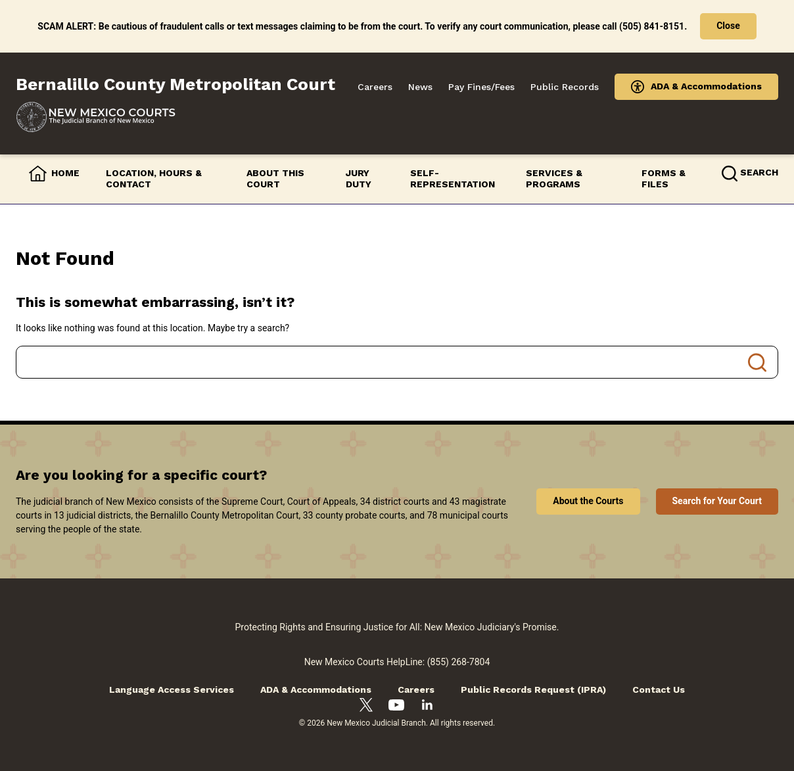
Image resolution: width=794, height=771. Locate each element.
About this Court (275, 179)
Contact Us (658, 689)
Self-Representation (452, 179)
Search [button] (759, 172)
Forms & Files (664, 179)
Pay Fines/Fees (481, 87)
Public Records (564, 87)
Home (65, 173)
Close (728, 25)
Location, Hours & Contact (154, 179)
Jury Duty (358, 179)
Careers (375, 87)
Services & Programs (554, 179)
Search (757, 362)
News (420, 87)
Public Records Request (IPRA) (533, 689)
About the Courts (588, 501)
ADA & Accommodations (706, 86)
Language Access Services (171, 689)
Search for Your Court (717, 501)
